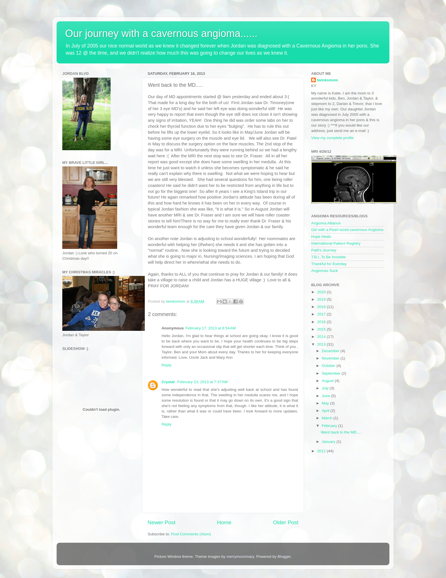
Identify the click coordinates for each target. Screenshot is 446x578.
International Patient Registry (335, 243)
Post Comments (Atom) (191, 534)
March (327, 418)
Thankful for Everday (329, 264)
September (332, 373)
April (326, 410)
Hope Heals (321, 236)
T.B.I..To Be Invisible (328, 257)
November (331, 358)
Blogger (284, 556)
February (330, 426)
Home (224, 522)
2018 (322, 307)
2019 (322, 299)
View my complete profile (332, 138)
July (326, 388)
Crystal (169, 382)
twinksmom (327, 80)
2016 (322, 322)
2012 (322, 451)
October (329, 366)
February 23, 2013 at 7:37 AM (202, 382)
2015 (322, 329)
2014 (322, 337)
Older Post (285, 522)
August (328, 381)
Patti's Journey (323, 250)
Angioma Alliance (326, 223)
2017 (322, 314)
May (326, 403)
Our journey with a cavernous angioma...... (161, 33)
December (331, 351)
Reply (167, 365)
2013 (322, 344)
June (326, 396)
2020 (322, 292)
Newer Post (161, 522)
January (329, 441)
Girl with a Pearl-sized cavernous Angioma (347, 230)
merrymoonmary (240, 556)
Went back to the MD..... (341, 432)
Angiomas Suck (324, 271)
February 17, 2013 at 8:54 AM (210, 328)
